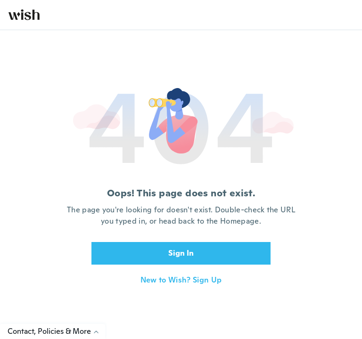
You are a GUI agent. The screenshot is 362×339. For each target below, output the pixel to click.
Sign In (181, 253)
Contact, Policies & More (56, 331)
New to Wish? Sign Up (181, 280)
